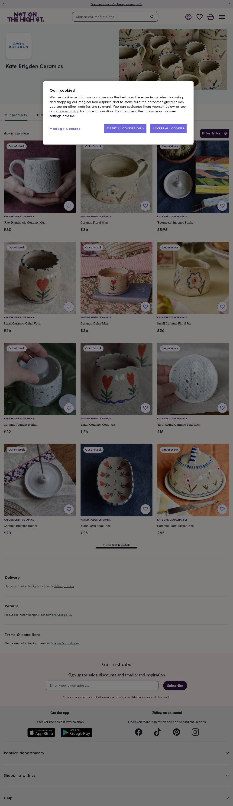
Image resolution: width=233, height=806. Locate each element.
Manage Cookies (65, 129)
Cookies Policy (67, 111)
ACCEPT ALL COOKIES (168, 128)
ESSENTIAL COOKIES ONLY (125, 128)
